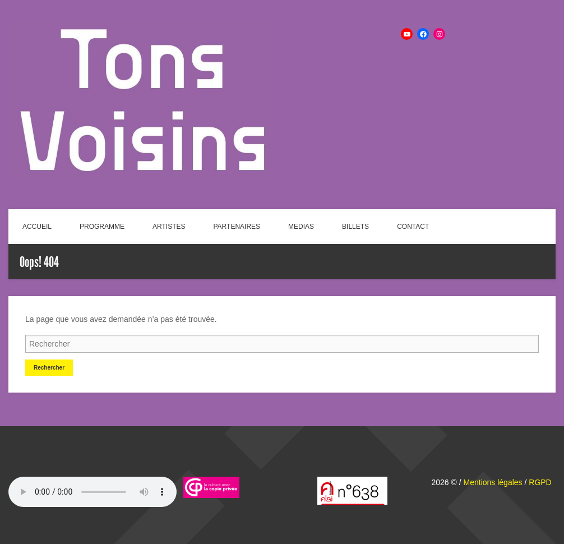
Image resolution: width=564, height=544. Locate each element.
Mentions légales (493, 482)
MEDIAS (301, 226)
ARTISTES (168, 226)
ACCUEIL (37, 226)
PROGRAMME (102, 226)
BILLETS (355, 226)
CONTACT (413, 226)
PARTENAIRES (237, 226)
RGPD (540, 482)
